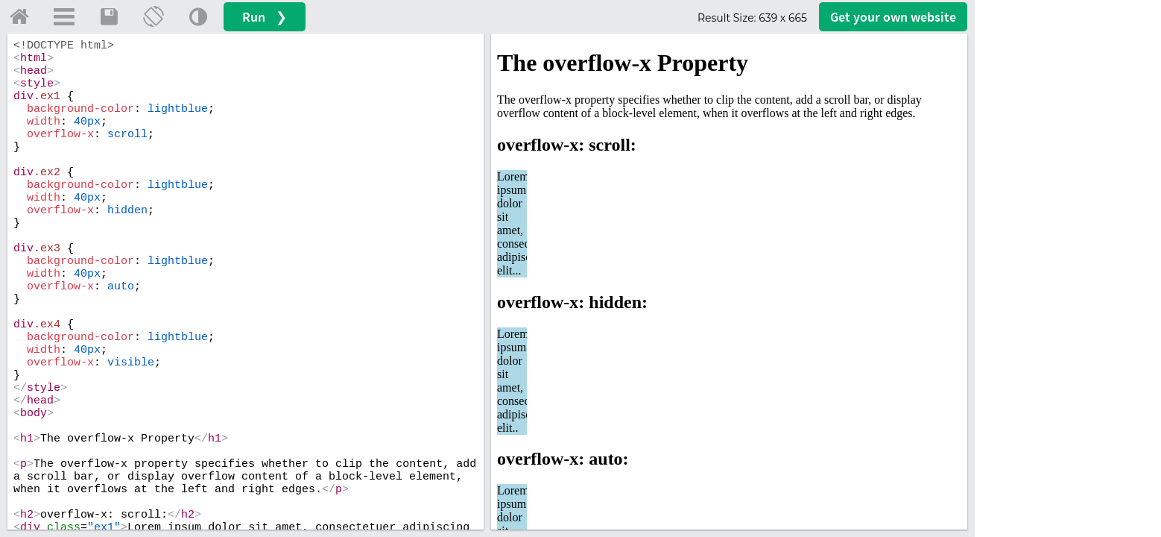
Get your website (893, 16)
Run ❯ (264, 16)
